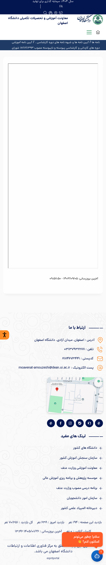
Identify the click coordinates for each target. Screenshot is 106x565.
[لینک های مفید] (53, 448)
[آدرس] (56, 13)
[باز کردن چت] (97, 556)
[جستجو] (50, 13)
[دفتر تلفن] (61, 13)
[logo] (88, 20)
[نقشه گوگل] (75, 395)
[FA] (61, 6)
